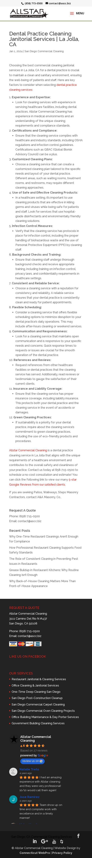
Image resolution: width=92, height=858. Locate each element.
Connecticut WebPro (35, 853)
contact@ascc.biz (29, 521)
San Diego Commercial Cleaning (44, 51)
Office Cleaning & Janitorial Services (35, 685)
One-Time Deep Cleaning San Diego (36, 691)
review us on (32, 761)
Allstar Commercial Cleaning (28, 450)
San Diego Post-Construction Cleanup (37, 698)
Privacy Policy (62, 853)
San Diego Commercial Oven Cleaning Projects (43, 710)
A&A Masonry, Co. (49, 497)
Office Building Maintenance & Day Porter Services (45, 717)
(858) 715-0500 (29, 516)
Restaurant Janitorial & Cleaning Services (39, 679)
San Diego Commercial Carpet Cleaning (38, 704)
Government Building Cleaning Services (38, 723)
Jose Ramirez (29, 797)
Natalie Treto (29, 769)
